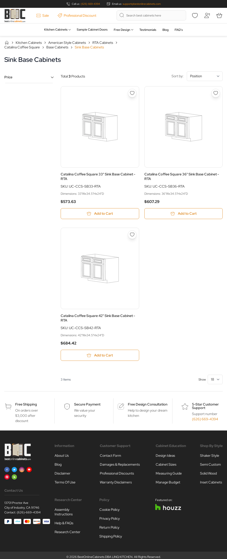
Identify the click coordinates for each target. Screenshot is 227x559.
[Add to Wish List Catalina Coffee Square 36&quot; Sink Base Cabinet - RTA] (215, 93)
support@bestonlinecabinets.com (142, 4)
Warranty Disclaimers (116, 482)
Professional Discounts (117, 473)
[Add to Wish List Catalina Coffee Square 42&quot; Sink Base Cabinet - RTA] (132, 235)
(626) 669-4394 (90, 4)
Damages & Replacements (120, 464)
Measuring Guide (169, 473)
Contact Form (110, 455)
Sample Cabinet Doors (92, 29)
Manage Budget (168, 482)
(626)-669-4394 (29, 512)
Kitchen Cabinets (56, 29)
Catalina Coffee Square (22, 47)
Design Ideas (165, 455)
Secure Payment (87, 404)
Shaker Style (209, 455)
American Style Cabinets (67, 42)
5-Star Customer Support (205, 406)
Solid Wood (208, 473)
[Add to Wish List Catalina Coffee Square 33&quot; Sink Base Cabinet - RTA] (132, 93)
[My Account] (207, 15)
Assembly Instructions (64, 511)
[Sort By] (205, 76)
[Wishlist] (194, 15)
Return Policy (109, 527)
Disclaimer (62, 473)
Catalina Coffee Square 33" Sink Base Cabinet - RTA (98, 176)
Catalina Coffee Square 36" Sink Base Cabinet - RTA (181, 176)
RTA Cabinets (102, 42)
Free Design (122, 30)
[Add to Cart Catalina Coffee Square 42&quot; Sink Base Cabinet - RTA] (100, 355)
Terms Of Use (65, 482)
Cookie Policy (109, 509)
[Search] (121, 15)
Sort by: (197, 76)
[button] (29, 77)
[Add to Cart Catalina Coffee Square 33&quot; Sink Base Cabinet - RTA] (100, 213)
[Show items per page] (215, 379)
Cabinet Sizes (166, 464)
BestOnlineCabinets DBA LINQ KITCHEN (104, 557)
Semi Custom (210, 464)
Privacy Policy (109, 518)
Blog (165, 30)
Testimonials (147, 30)
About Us (62, 455)
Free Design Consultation (147, 404)
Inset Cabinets (211, 482)
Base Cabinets (57, 47)
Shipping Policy (110, 536)
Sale (42, 15)
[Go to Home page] (14, 15)
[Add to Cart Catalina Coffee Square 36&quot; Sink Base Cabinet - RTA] (183, 213)
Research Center (67, 532)
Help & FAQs (64, 523)
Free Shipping (26, 404)
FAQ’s (179, 30)
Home (6, 42)
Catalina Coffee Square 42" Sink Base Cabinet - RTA (98, 318)
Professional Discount (77, 15)
